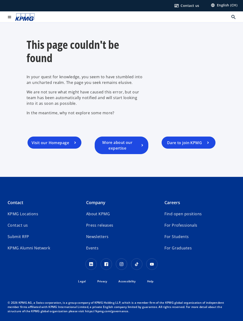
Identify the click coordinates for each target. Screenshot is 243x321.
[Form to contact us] (186, 5)
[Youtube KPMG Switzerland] (152, 264)
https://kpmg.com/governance (106, 311)
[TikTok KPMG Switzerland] (136, 264)
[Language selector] (224, 5)
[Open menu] (9, 17)
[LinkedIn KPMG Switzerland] (91, 264)
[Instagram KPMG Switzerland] (121, 264)
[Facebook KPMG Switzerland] (106, 264)
